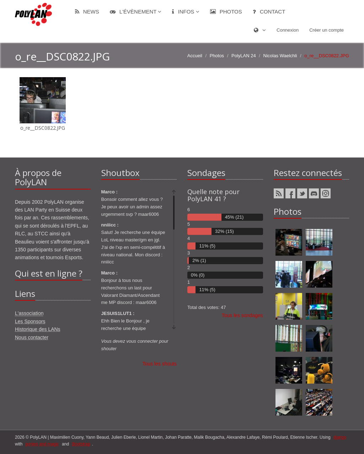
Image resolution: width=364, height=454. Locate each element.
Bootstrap (81, 444)
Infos (185, 12)
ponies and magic (42, 444)
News (87, 12)
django (339, 437)
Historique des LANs (37, 329)
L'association (29, 313)
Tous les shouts (160, 364)
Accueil (194, 55)
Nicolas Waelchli (280, 55)
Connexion (288, 30)
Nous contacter (31, 337)
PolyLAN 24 (243, 55)
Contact (269, 12)
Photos (226, 12)
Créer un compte (326, 30)
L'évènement (136, 12)
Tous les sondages (242, 315)
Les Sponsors (30, 321)
